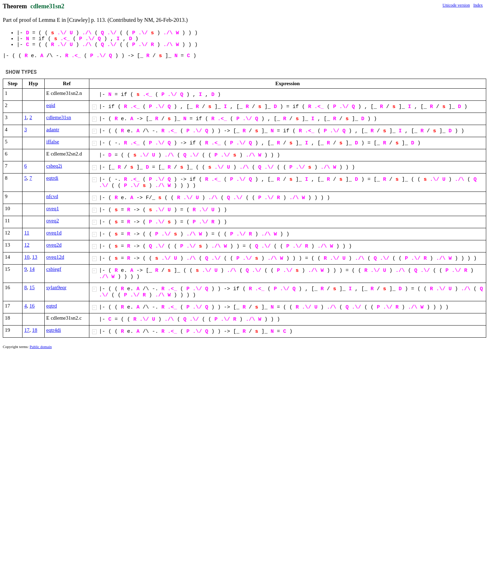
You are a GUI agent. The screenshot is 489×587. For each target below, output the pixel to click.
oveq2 (52, 220)
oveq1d (54, 232)
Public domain (41, 347)
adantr (52, 129)
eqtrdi (52, 178)
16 (32, 306)
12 (26, 245)
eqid (50, 105)
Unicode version (456, 5)
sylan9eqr (56, 287)
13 (34, 257)
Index (478, 5)
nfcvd (52, 196)
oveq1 (52, 208)
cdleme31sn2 (47, 6)
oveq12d (55, 257)
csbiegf (53, 269)
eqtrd (51, 306)
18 (34, 330)
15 (32, 287)
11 (26, 232)
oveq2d (54, 245)
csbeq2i (54, 166)
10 (26, 257)
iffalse (52, 141)
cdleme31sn (58, 117)
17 (26, 330)
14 (32, 269)
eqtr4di (53, 330)
